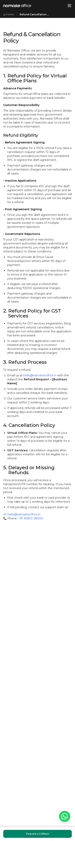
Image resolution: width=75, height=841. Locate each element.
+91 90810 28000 (30, 518)
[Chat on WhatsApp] (64, 816)
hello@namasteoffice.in (39, 375)
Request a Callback (37, 833)
